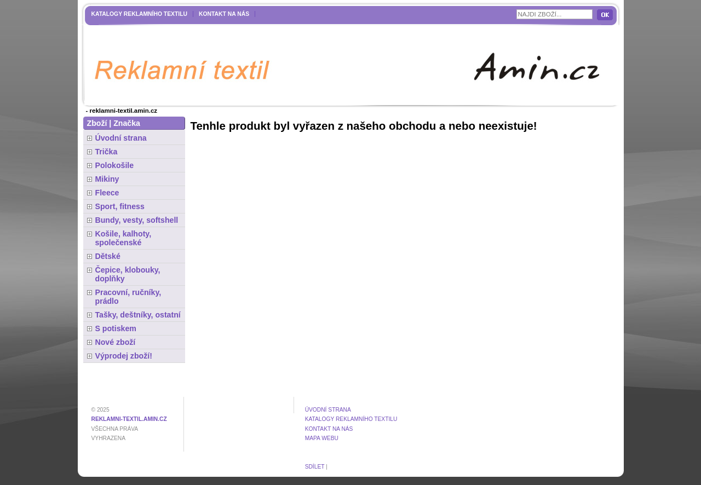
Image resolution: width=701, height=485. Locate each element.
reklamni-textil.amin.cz (129, 419)
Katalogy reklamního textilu (139, 14)
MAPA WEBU (321, 438)
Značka (126, 123)
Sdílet (315, 467)
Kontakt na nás (224, 14)
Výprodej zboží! (123, 355)
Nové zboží (115, 342)
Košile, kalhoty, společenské (123, 238)
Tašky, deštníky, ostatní (138, 314)
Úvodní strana (121, 138)
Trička (106, 151)
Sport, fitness (120, 206)
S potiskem (115, 328)
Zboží (97, 123)
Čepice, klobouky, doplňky (127, 274)
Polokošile (114, 165)
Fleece (107, 192)
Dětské (107, 256)
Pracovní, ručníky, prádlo (128, 296)
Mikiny (107, 179)
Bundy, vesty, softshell (137, 220)
